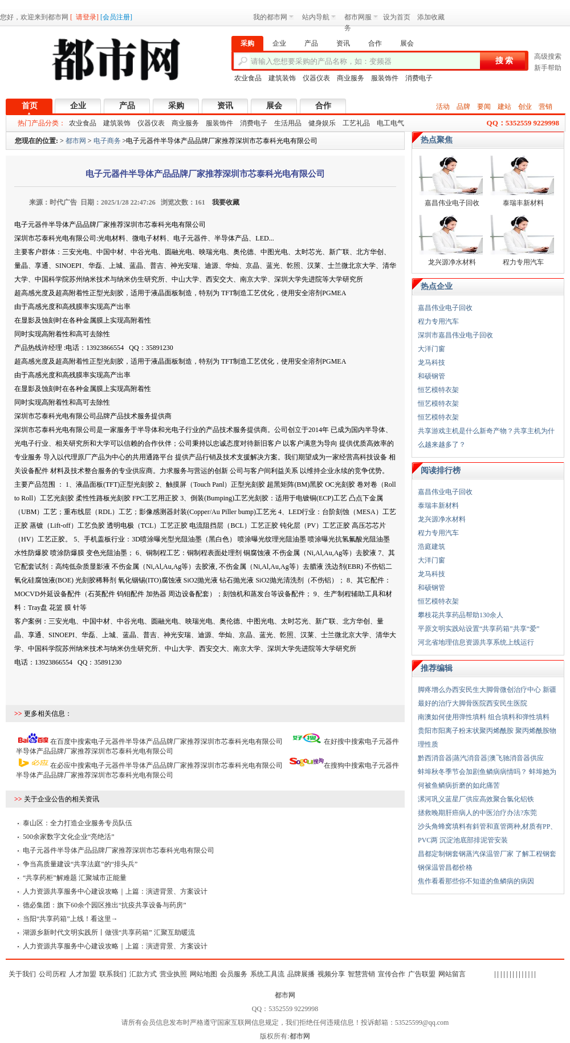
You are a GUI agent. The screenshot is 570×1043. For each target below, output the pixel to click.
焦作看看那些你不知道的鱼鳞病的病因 (476, 881)
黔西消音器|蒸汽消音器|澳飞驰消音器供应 (481, 758)
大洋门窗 (431, 349)
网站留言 (452, 974)
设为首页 (396, 17)
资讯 (225, 105)
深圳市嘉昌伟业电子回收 (455, 335)
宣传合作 (391, 974)
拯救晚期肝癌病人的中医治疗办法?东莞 (477, 813)
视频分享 (331, 974)
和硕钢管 (431, 376)
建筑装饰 (282, 78)
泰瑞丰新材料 (523, 203)
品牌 (463, 107)
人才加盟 (82, 974)
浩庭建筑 (431, 547)
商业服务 (350, 78)
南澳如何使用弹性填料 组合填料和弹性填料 (483, 717)
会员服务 (233, 974)
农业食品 (248, 78)
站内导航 (319, 17)
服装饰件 (384, 78)
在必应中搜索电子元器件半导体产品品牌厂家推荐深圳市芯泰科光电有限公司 (166, 765)
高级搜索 (547, 56)
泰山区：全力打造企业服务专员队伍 (77, 823)
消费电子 (419, 78)
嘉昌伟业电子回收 (452, 203)
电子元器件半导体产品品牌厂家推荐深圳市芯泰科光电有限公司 (118, 850)
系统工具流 (267, 974)
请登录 (86, 17)
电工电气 (390, 123)
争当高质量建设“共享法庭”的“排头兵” (80, 864)
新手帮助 (547, 68)
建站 (504, 107)
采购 (176, 105)
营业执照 (173, 974)
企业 (78, 105)
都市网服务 (361, 19)
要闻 (484, 107)
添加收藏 (431, 17)
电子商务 (107, 141)
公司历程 (52, 974)
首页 (30, 105)
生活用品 (288, 123)
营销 (545, 107)
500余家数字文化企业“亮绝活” (69, 837)
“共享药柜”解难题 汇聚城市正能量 (75, 878)
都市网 (76, 141)
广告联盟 (421, 974)
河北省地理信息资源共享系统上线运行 (476, 642)
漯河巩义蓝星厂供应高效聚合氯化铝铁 (476, 799)
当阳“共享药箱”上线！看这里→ (70, 919)
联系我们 (113, 974)
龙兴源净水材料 (452, 262)
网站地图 (203, 974)
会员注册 (116, 17)
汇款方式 (143, 974)
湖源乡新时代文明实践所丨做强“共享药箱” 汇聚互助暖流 (109, 932)
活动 (443, 107)
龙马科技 (431, 362)
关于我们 (22, 974)
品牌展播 (301, 974)
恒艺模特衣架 (438, 390)
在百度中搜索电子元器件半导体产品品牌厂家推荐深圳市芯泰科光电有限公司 (166, 741)
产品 (127, 105)
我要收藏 (225, 202)
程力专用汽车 (523, 262)
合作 (323, 105)
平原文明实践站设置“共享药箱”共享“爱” (478, 629)
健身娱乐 (322, 123)
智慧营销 (361, 974)
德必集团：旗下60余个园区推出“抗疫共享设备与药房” (104, 905)
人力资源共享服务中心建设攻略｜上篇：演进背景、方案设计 (115, 891)
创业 (525, 107)
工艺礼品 (356, 123)
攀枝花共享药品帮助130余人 (460, 615)
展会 (274, 105)
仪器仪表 (316, 78)
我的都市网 (273, 17)
